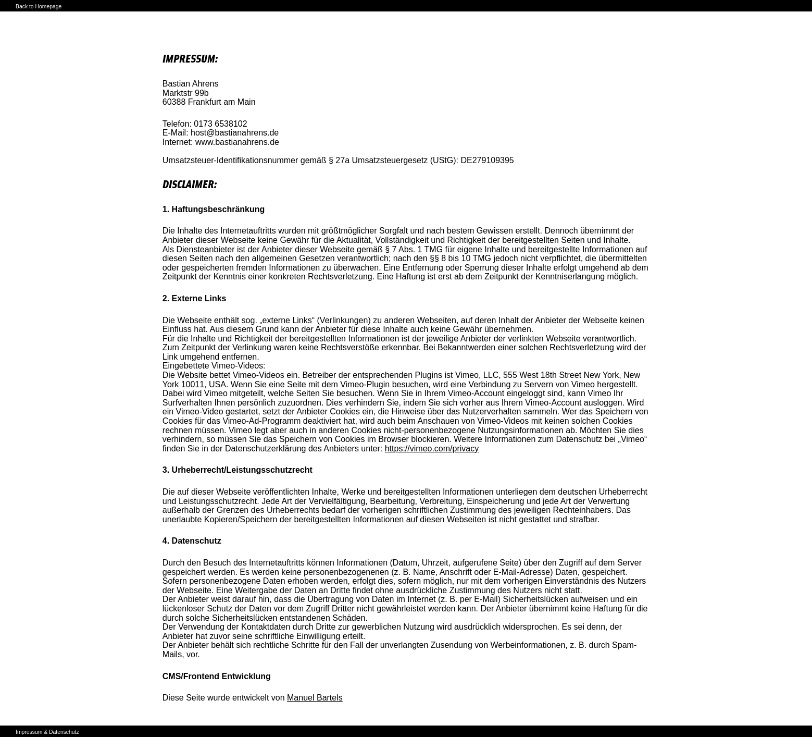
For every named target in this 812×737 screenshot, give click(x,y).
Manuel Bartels (315, 697)
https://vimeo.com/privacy (432, 448)
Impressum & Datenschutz (47, 732)
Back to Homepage (38, 6)
